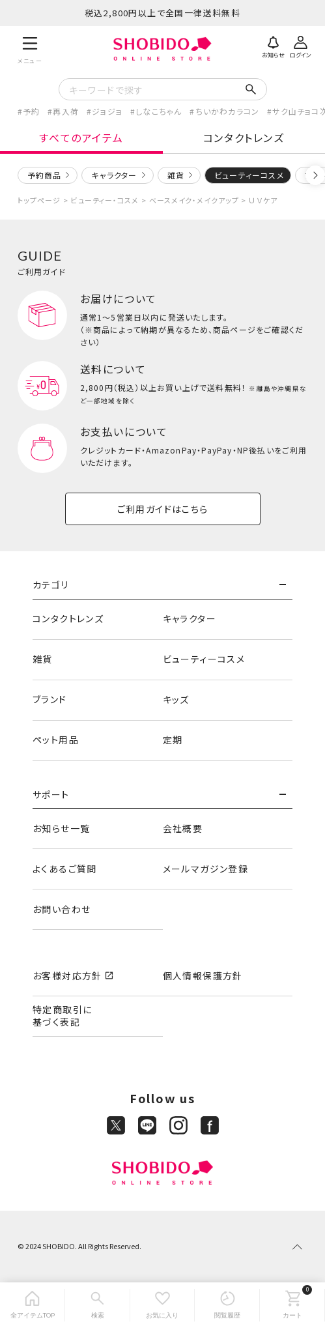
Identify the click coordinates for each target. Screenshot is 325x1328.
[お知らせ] (273, 45)
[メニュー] (30, 48)
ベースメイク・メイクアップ (194, 200)
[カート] (292, 1305)
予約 (31, 111)
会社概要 (183, 828)
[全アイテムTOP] (32, 1305)
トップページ (39, 200)
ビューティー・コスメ (104, 200)
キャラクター (114, 174)
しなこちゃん (158, 111)
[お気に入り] (162, 1305)
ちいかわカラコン (227, 111)
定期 (173, 739)
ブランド (50, 699)
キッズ (176, 699)
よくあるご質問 (65, 868)
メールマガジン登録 (206, 868)
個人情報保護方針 (203, 975)
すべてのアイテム (81, 137)
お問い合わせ (62, 909)
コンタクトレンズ (244, 137)
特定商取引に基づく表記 (62, 1016)
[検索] (97, 1305)
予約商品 (44, 174)
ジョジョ (107, 111)
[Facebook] (210, 1125)
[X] (116, 1125)
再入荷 (66, 111)
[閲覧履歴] (227, 1305)
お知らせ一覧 (61, 828)
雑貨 (175, 174)
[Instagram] (178, 1125)
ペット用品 (56, 739)
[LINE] (147, 1125)
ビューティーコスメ (204, 658)
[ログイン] (300, 45)
